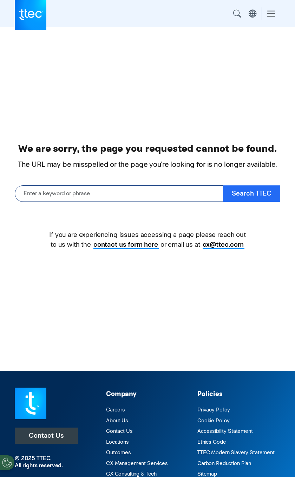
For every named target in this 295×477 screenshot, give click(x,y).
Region (252, 13)
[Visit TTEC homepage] (30, 403)
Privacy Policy (213, 409)
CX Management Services (137, 463)
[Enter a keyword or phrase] (119, 193)
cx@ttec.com (223, 244)
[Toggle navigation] (271, 13)
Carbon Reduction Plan (224, 463)
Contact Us (46, 435)
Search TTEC (251, 193)
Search (237, 13)
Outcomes (118, 452)
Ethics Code (211, 441)
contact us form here (125, 244)
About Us (117, 420)
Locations (117, 441)
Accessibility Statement (225, 431)
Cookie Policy (213, 420)
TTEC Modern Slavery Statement (236, 452)
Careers (115, 409)
